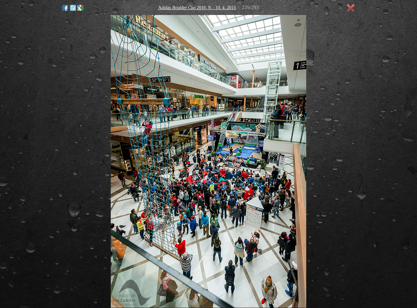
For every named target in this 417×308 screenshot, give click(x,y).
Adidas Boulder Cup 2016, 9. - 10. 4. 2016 (197, 7)
